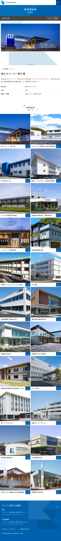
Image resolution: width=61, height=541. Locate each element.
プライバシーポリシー (9, 529)
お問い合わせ (24, 529)
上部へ (57, 506)
